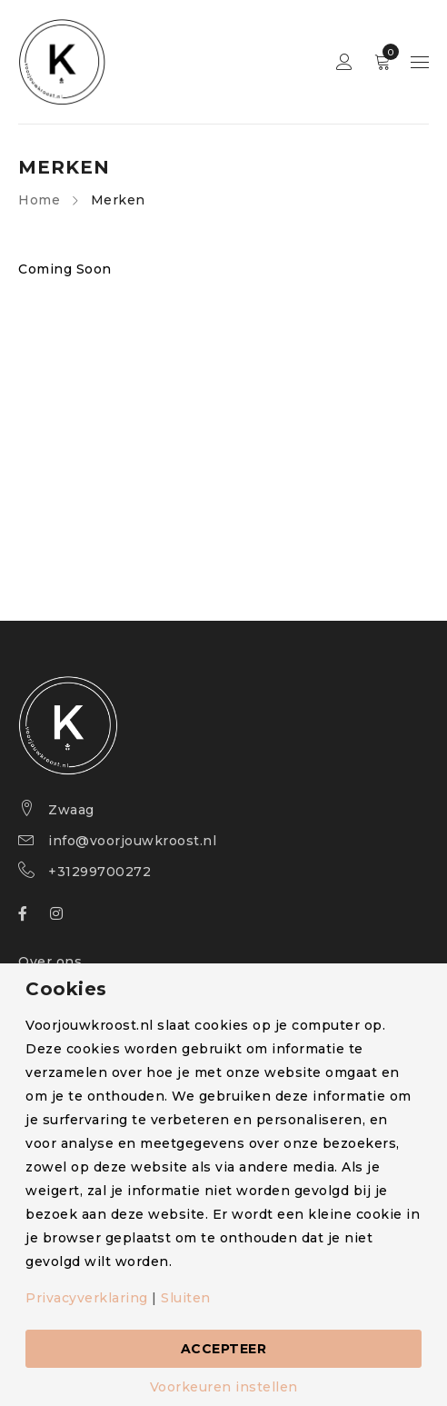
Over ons (50, 961)
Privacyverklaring (86, 1297)
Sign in (344, 62)
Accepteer (224, 1349)
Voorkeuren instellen (224, 1387)
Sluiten (186, 1297)
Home (39, 200)
